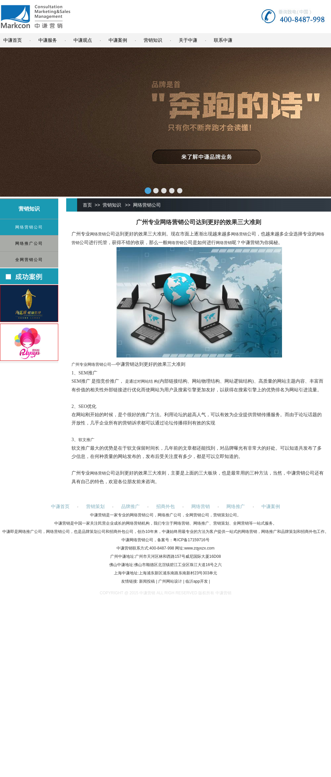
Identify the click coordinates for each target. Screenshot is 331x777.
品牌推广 (130, 506)
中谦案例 (118, 40)
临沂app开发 (196, 581)
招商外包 (165, 506)
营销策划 (95, 506)
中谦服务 (47, 40)
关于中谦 (188, 40)
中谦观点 (82, 40)
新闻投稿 (147, 581)
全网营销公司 (29, 259)
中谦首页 (12, 40)
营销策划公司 (225, 515)
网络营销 (98, 234)
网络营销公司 (29, 227)
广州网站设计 (170, 581)
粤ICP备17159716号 (191, 540)
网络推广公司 (29, 243)
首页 (87, 205)
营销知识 (153, 40)
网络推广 (235, 506)
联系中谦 (223, 40)
